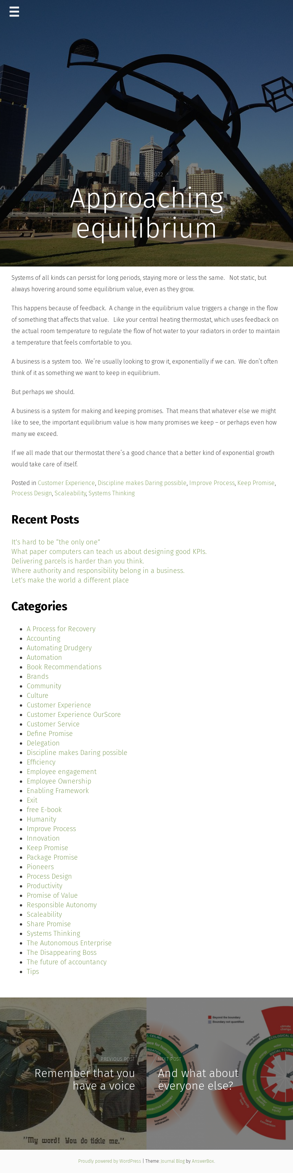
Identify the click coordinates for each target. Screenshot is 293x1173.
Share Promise (49, 924)
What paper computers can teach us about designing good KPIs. (109, 551)
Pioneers (40, 867)
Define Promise (50, 733)
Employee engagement (62, 772)
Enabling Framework (58, 791)
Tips (33, 971)
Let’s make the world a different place (70, 580)
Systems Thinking (112, 493)
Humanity (41, 819)
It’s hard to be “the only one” (55, 542)
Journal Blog (173, 1161)
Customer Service (53, 724)
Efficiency (41, 762)
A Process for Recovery (61, 629)
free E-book (44, 810)
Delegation (43, 743)
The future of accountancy (66, 962)
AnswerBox (203, 1161)
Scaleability (70, 493)
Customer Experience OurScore (74, 714)
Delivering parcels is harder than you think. (77, 561)
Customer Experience (66, 483)
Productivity (44, 886)
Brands (37, 676)
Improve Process (212, 483)
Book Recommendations (64, 667)
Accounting (43, 638)
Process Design (31, 493)
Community (44, 686)
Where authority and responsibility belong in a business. (98, 571)
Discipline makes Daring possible (142, 483)
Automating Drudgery (59, 648)
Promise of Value (52, 895)
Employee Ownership (59, 781)
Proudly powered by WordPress (110, 1161)
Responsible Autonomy (62, 905)
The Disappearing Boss (62, 952)
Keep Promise (256, 483)
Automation (44, 657)
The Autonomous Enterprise (69, 943)
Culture (37, 695)
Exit (32, 800)
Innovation (43, 838)
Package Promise (52, 857)
